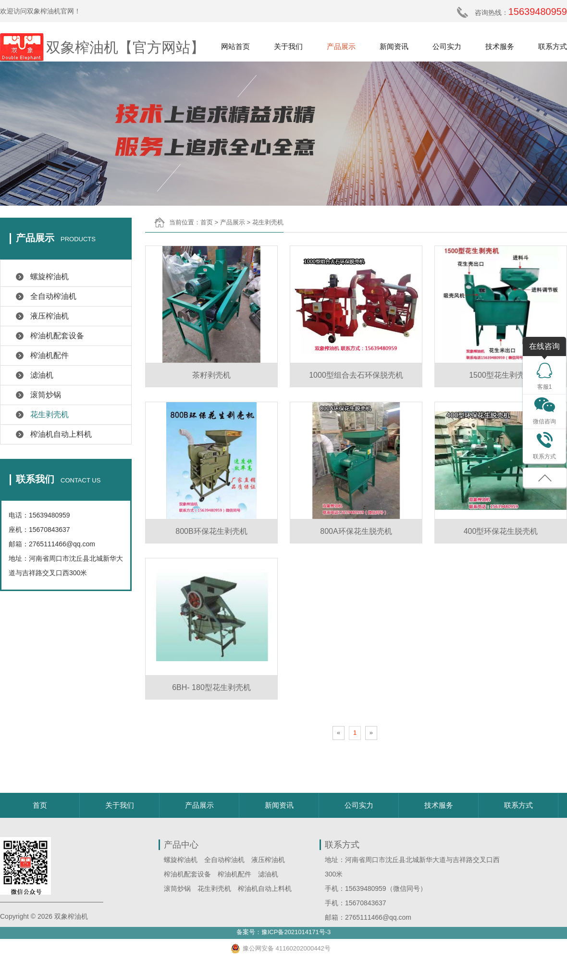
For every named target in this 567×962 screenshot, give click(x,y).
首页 (206, 222)
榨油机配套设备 (57, 336)
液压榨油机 (49, 316)
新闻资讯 (394, 46)
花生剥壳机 (49, 414)
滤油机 (41, 375)
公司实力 (446, 46)
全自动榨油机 (53, 296)
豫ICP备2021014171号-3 (296, 932)
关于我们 (288, 46)
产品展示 (341, 46)
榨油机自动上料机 (61, 434)
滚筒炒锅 (45, 395)
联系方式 (552, 46)
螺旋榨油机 (49, 276)
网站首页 (235, 46)
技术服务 (499, 46)
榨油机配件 (49, 355)
